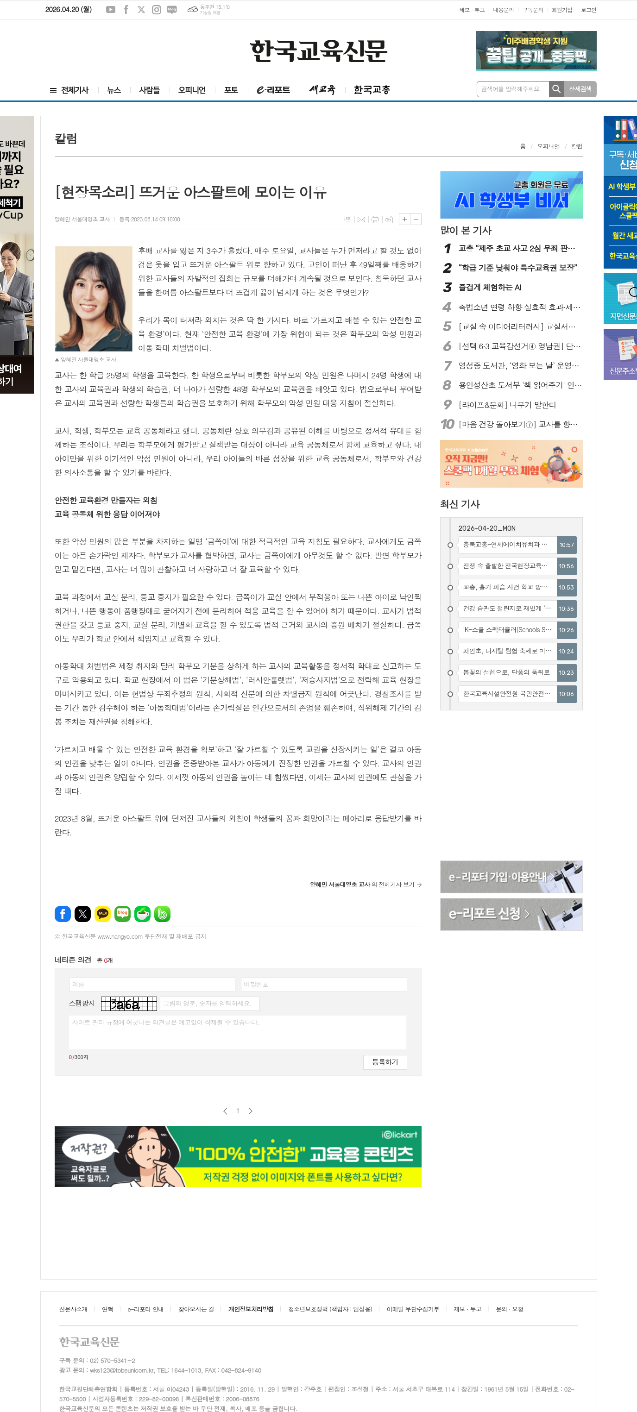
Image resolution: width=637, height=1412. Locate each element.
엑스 (141, 10)
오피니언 (548, 146)
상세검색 (580, 88)
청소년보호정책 (330, 1309)
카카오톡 (103, 914)
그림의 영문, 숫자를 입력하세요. (207, 1003)
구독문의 (532, 9)
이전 (225, 1111)
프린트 (375, 219)
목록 (347, 219)
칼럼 (576, 146)
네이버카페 (142, 914)
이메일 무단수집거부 (413, 1309)
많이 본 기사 (465, 230)
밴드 (162, 914)
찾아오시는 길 (196, 1309)
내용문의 (503, 9)
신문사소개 (73, 1309)
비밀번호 (256, 984)
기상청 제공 (210, 13)
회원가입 (562, 9)
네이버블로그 (172, 10)
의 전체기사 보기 (362, 884)
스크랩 (389, 219)
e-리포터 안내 (146, 1309)
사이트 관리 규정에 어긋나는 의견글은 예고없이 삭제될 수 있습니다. (165, 1022)
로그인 (589, 9)
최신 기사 (459, 504)
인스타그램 (157, 10)
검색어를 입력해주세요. (511, 89)
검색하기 (556, 89)
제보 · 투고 (472, 9)
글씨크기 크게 (404, 219)
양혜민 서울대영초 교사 (82, 219)
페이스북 (126, 10)
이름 (78, 984)
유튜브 (111, 10)
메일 (361, 219)
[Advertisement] (101, 45)
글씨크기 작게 (416, 219)
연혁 (107, 1309)
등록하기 (385, 1062)
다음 (250, 1111)
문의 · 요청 (509, 1309)
